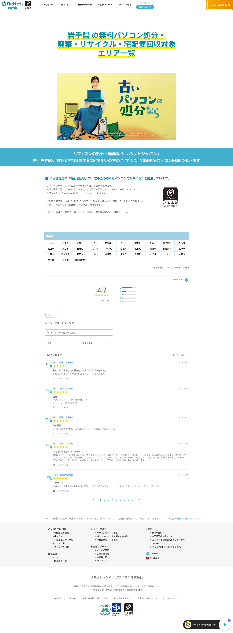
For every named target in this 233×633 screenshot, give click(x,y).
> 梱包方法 (58, 536)
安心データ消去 (85, 4)
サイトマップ (173, 598)
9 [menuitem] (132, 499)
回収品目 (65, 4)
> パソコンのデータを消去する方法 (111, 536)
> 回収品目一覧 (60, 560)
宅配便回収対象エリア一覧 (131, 518)
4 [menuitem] (112, 499)
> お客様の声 (101, 557)
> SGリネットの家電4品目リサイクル (167, 539)
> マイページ (101, 560)
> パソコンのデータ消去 (106, 532)
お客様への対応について (148, 598)
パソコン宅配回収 (45, 4)
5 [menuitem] (116, 499)
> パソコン (58, 557)
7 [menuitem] (124, 499)
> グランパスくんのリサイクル (165, 546)
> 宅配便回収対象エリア (161, 536)
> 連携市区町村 (157, 532)
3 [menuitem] (108, 499)
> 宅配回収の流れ (61, 532)
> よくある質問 (102, 550)
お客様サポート (105, 4)
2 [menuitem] (104, 499)
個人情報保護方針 (122, 598)
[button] (61, 378)
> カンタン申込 (60, 543)
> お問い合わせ (102, 553)
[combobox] (61, 343)
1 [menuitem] (100, 499)
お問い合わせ (145, 7)
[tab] (49, 315)
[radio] (129, 288)
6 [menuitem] (120, 499)
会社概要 (58, 598)
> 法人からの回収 (61, 546)
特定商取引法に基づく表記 (94, 598)
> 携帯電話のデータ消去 (106, 539)
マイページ (145, 2)
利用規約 (71, 598)
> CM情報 (154, 543)
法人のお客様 (125, 4)
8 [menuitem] (128, 499)
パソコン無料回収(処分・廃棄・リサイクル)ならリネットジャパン (77, 518)
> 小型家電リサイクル (63, 539)
